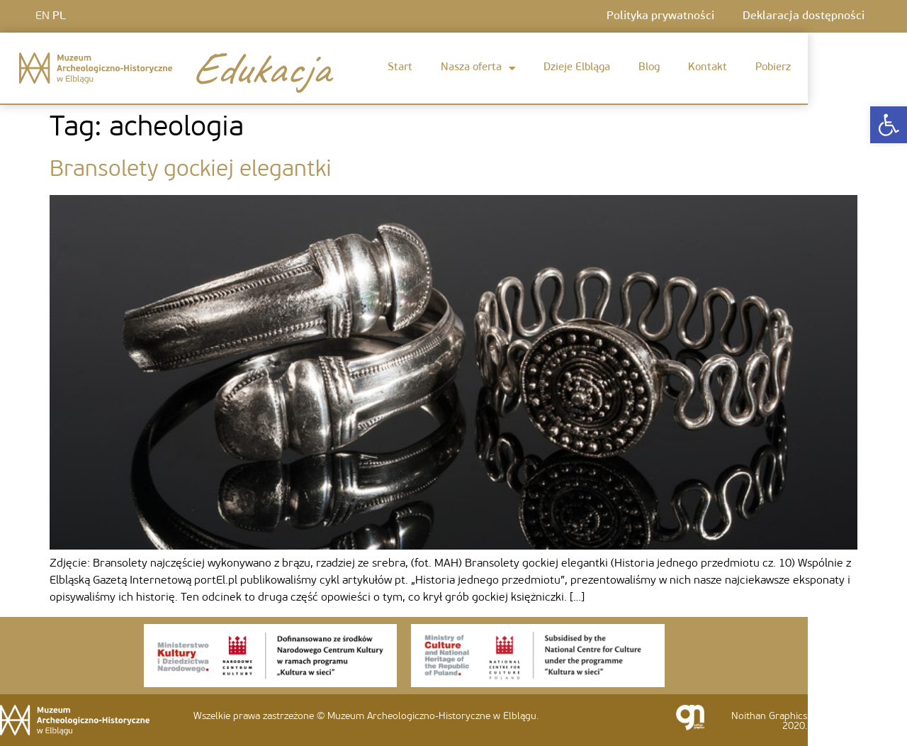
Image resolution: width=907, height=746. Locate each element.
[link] (888, 124)
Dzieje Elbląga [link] (576, 67)
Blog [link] (649, 67)
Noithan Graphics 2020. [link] (769, 721)
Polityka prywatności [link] (660, 16)
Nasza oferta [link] (478, 68)
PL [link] (59, 16)
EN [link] (42, 16)
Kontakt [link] (707, 67)
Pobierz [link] (773, 67)
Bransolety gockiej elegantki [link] (191, 170)
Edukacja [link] (260, 68)
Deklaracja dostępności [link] (803, 16)
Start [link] (400, 67)
